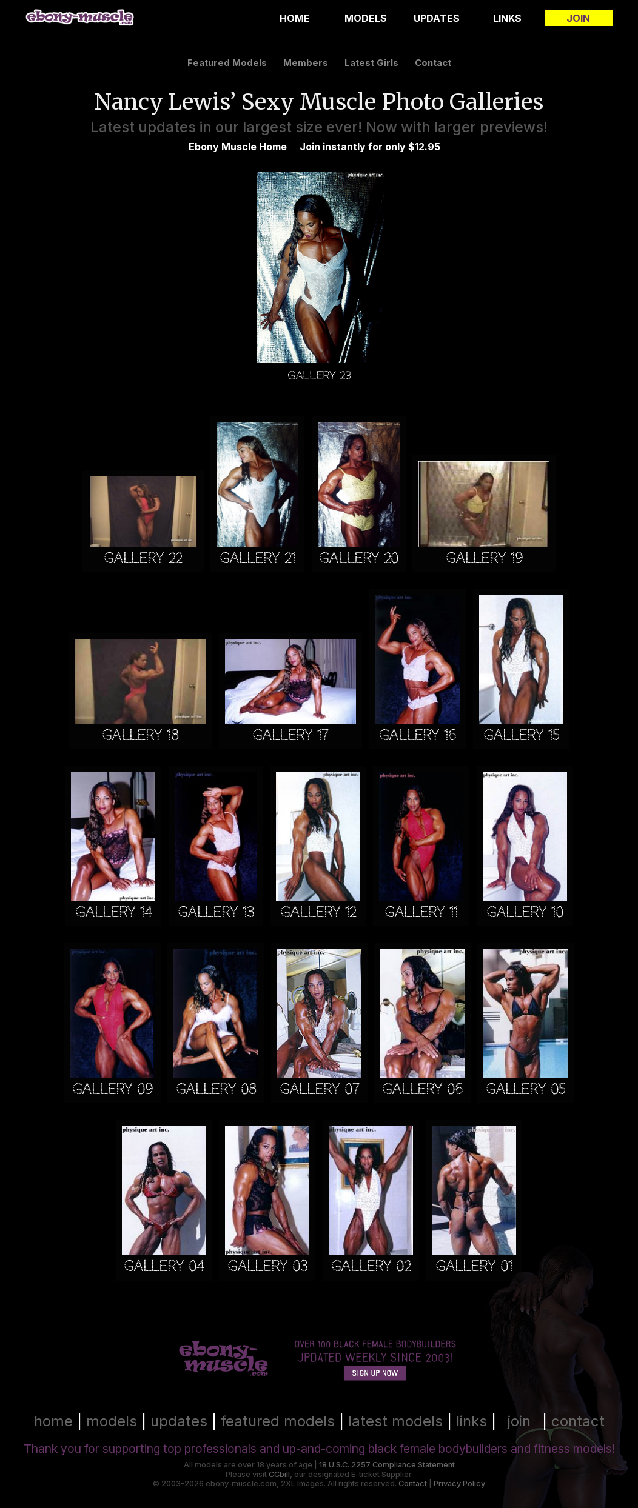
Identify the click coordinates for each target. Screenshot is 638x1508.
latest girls (371, 62)
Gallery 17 (290, 735)
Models (365, 18)
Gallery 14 (113, 912)
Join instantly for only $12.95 (370, 147)
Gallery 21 (257, 558)
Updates (437, 18)
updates (178, 1421)
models (111, 1421)
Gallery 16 (417, 735)
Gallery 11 (421, 912)
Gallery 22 (143, 558)
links (471, 1421)
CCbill (279, 1474)
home (53, 1421)
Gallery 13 (216, 912)
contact (433, 62)
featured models (227, 62)
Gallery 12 (318, 912)
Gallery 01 (473, 1266)
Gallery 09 (112, 1089)
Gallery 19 (484, 558)
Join (578, 18)
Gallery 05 (525, 1089)
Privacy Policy (459, 1483)
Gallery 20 (358, 558)
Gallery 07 (319, 1089)
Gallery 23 (319, 375)
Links (507, 18)
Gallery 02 (371, 1266)
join (519, 1421)
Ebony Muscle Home (238, 147)
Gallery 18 (140, 735)
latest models (395, 1421)
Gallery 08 (216, 1089)
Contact (412, 1483)
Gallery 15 (521, 735)
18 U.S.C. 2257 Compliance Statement (387, 1464)
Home (295, 18)
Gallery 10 (524, 912)
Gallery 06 (422, 1089)
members (305, 62)
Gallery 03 (267, 1266)
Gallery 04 (164, 1266)
